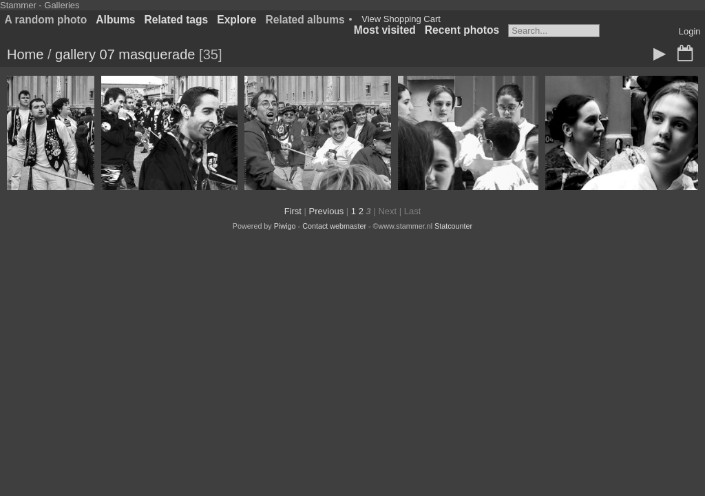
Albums (115, 19)
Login (690, 31)
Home (25, 54)
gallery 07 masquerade (125, 54)
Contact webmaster (334, 226)
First (293, 211)
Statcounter (453, 226)
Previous (326, 211)
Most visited (385, 30)
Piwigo (285, 226)
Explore (236, 19)
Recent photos (462, 30)
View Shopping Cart (401, 19)
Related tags (177, 19)
